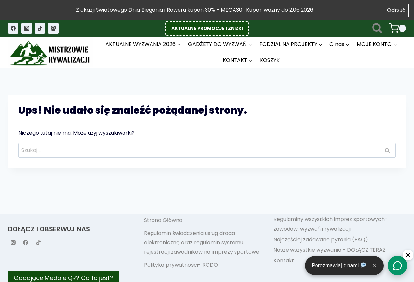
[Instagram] (26, 28)
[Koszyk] (397, 28)
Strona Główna (163, 220)
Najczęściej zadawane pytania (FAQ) (320, 239)
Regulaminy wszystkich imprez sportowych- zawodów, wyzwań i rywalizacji (330, 224)
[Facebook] (13, 28)
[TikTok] (40, 28)
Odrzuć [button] (396, 10)
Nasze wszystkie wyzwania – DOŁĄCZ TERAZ (329, 250)
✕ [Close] (374, 265)
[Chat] (397, 265)
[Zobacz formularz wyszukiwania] (377, 28)
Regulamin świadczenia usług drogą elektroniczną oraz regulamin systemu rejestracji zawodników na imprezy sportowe (201, 242)
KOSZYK (270, 60)
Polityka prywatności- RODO (181, 265)
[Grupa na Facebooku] (53, 28)
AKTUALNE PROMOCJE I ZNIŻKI (207, 28)
